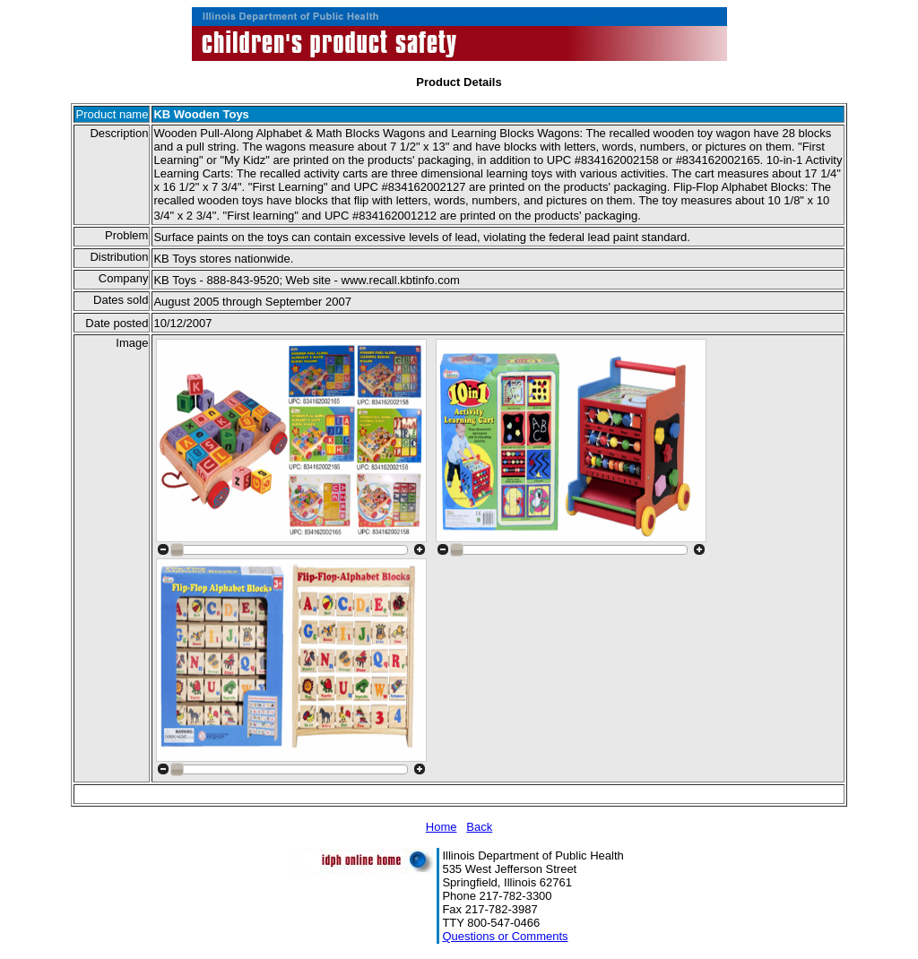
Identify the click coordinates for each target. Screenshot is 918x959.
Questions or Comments (504, 936)
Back (479, 827)
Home (441, 827)
